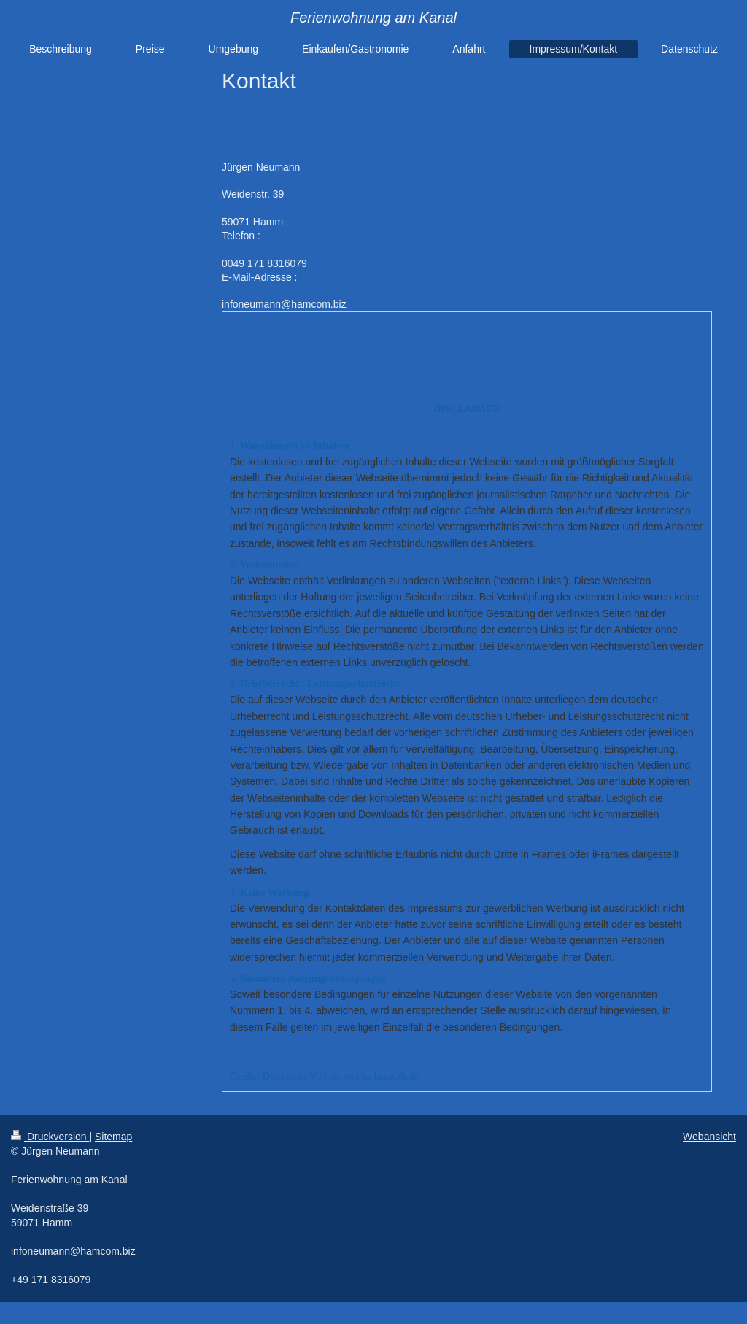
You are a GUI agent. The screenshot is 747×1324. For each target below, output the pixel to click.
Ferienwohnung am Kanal (373, 17)
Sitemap (113, 1136)
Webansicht (709, 1136)
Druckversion (50, 1136)
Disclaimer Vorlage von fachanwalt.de (341, 1076)
